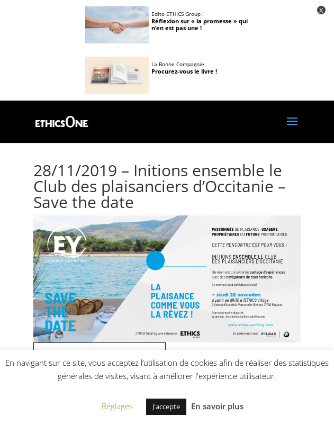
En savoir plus (217, 406)
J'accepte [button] (166, 406)
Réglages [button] (117, 406)
